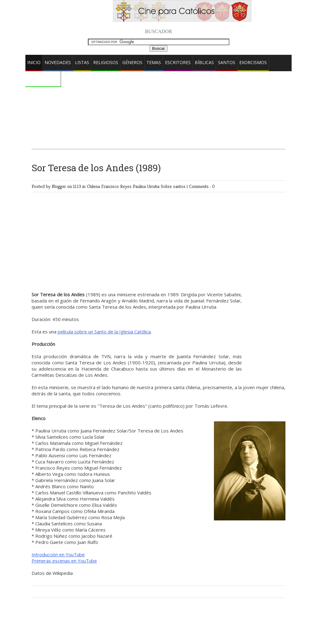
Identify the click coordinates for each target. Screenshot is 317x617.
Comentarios (43, 78)
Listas (82, 62)
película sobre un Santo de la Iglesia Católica (104, 331)
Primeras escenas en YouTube (64, 561)
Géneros (132, 62)
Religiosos (105, 62)
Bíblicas (204, 62)
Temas (153, 62)
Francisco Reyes (117, 186)
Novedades (58, 62)
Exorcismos (253, 62)
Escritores (178, 62)
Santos (226, 62)
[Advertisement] (158, 94)
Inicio (34, 62)
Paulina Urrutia (147, 186)
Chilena (94, 186)
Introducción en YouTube (58, 554)
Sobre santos (174, 186)
